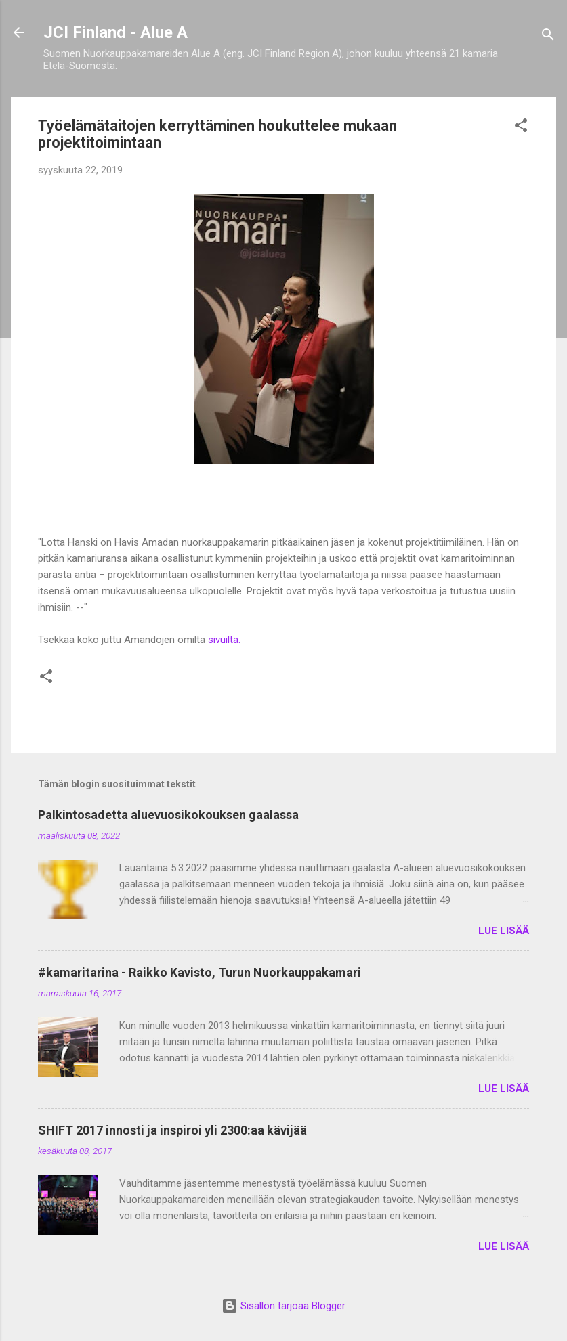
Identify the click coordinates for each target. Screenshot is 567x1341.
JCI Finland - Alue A (115, 32)
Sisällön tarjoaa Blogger (283, 1306)
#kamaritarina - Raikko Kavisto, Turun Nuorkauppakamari (199, 972)
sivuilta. (224, 640)
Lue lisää (503, 931)
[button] (521, 127)
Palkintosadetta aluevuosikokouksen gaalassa (168, 815)
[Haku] (548, 37)
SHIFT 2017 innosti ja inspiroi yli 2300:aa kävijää (172, 1130)
